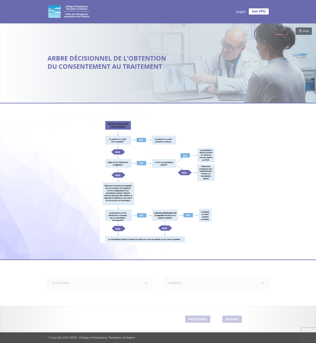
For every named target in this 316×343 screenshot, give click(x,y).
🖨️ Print (304, 31)
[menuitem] (241, 12)
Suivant (232, 319)
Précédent (197, 319)
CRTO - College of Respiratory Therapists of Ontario (102, 337)
